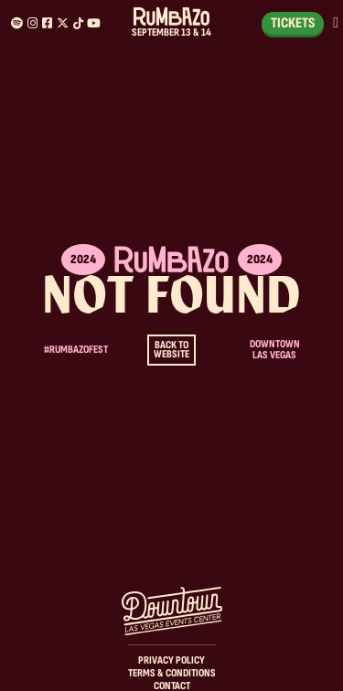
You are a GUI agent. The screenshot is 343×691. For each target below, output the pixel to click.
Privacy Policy (171, 660)
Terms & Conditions (172, 673)
